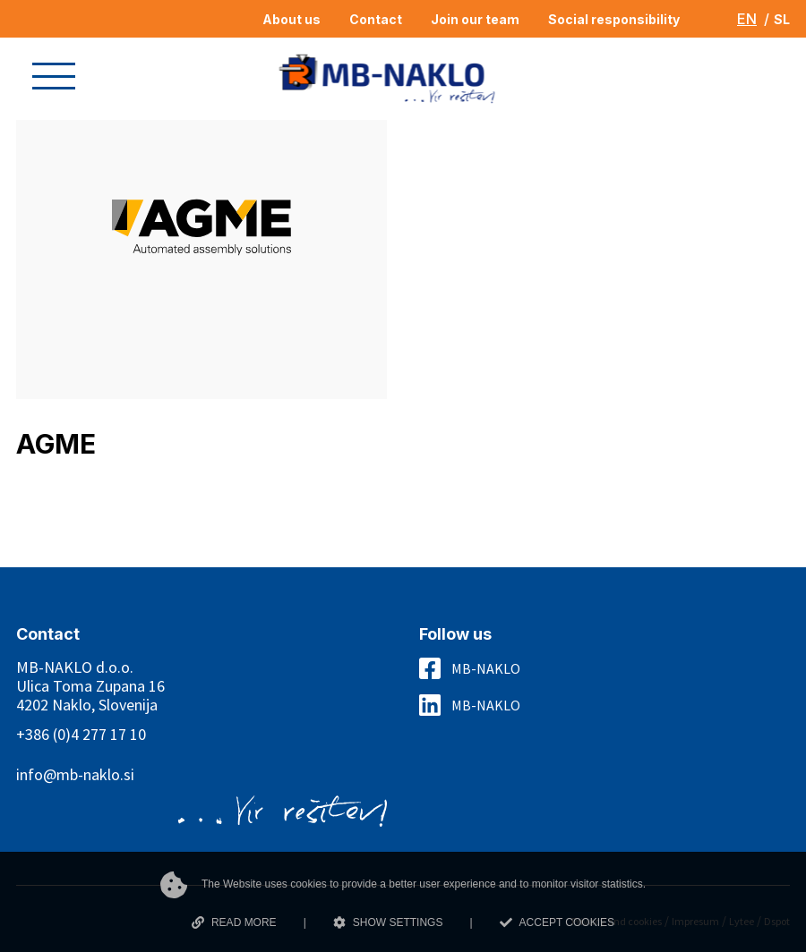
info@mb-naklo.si (75, 774)
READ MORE (234, 922)
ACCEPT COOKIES (557, 922)
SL (782, 19)
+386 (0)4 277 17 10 (81, 734)
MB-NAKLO (485, 668)
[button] (53, 76)
